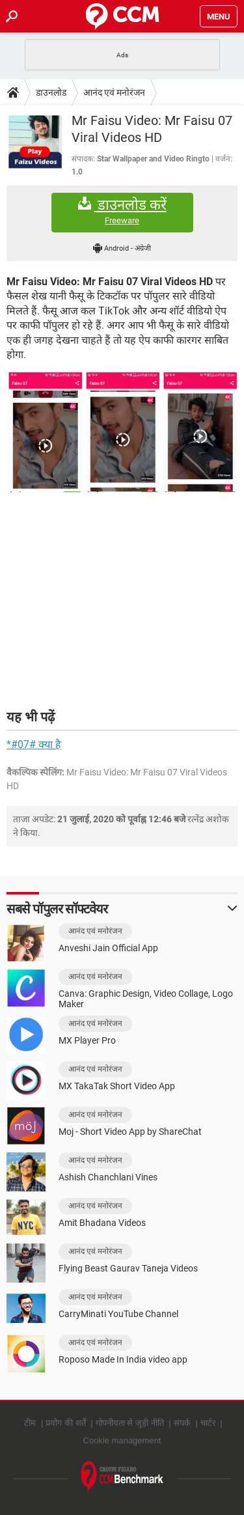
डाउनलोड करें (122, 211)
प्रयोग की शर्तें (65, 1423)
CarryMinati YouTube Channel (118, 1314)
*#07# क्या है (34, 744)
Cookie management (122, 1440)
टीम (30, 1423)
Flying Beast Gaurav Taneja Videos (128, 1268)
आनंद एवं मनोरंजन (114, 92)
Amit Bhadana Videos (102, 1222)
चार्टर (207, 1423)
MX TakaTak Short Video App (117, 1086)
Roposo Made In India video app (123, 1359)
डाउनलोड (51, 92)
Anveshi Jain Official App (108, 948)
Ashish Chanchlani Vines (108, 1177)
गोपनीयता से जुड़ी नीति (130, 1423)
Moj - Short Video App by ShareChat (130, 1131)
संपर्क (182, 1423)
